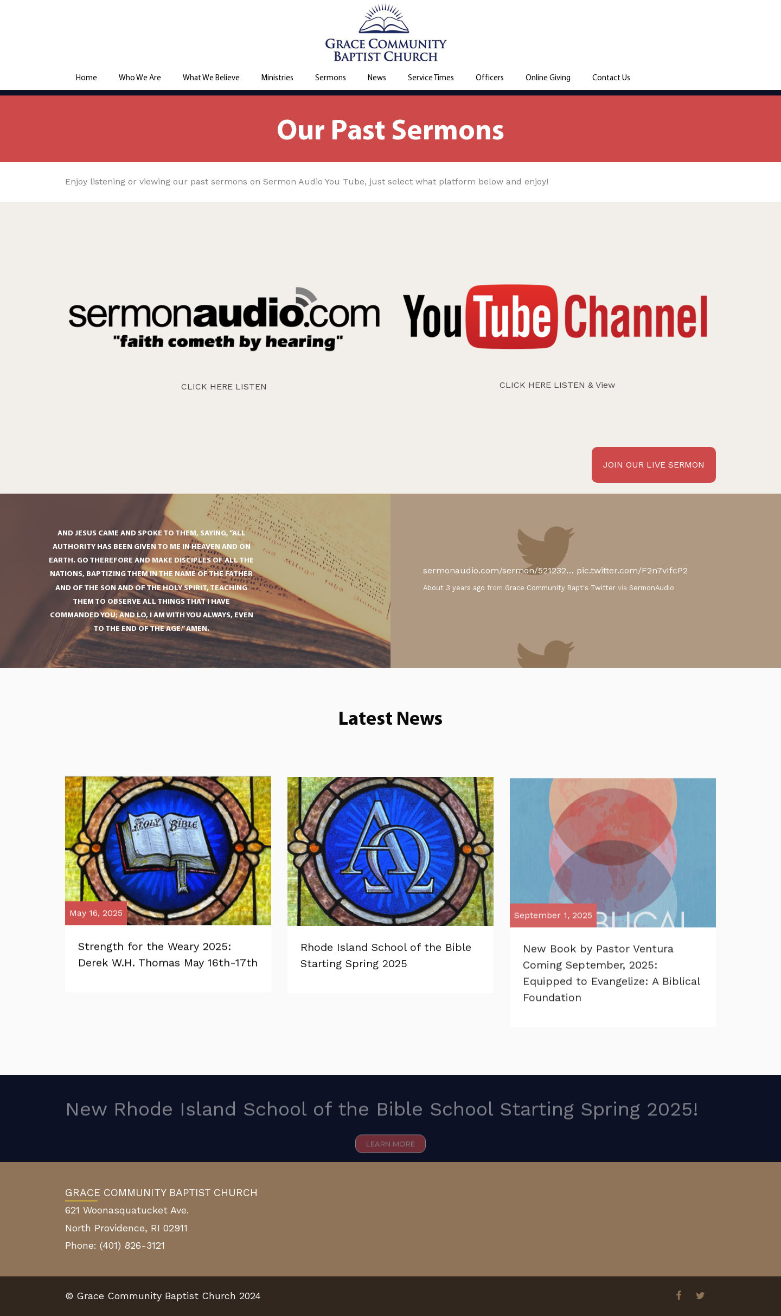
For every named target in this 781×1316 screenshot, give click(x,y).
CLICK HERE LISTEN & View (557, 385)
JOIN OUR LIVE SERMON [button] (654, 464)
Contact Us (611, 77)
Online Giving (548, 77)
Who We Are (140, 77)
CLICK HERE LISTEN (224, 386)
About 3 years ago (454, 588)
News (377, 77)
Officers (490, 77)
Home (86, 77)
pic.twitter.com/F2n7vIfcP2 (632, 570)
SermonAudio (651, 588)
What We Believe (211, 77)
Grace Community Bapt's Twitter (560, 588)
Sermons (330, 77)
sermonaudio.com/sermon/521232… (498, 570)
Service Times (431, 77)
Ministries (277, 77)
